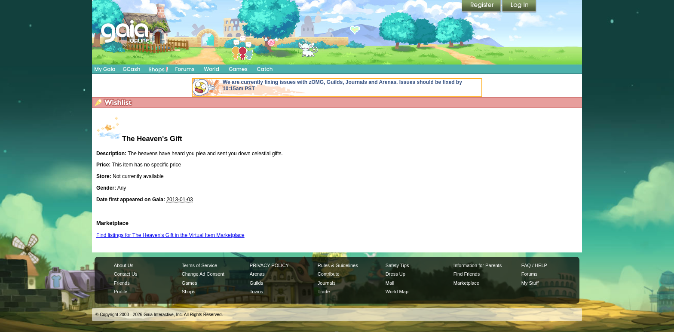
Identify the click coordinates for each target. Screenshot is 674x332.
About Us (123, 265)
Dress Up (395, 274)
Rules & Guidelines (338, 265)
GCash (132, 69)
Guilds (256, 283)
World (211, 69)
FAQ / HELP (534, 265)
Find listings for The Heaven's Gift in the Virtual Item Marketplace (170, 235)
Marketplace (466, 283)
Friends (122, 283)
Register (482, 6)
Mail (390, 283)
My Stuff (530, 283)
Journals (327, 283)
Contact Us (126, 274)
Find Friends (466, 274)
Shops (158, 69)
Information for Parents (477, 265)
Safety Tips (397, 265)
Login (519, 6)
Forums (184, 69)
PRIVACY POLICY (269, 265)
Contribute (329, 274)
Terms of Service (199, 265)
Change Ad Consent (203, 274)
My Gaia (104, 69)
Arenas (257, 274)
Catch (265, 69)
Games (238, 69)
